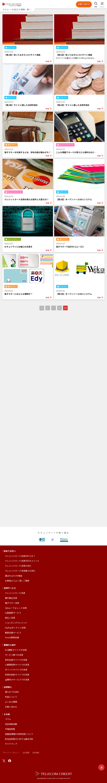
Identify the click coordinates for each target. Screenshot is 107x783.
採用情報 (35, 752)
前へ (41, 308)
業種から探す (10, 644)
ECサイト (11, 47)
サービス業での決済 (14, 654)
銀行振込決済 (11, 597)
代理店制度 (10, 729)
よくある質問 (11, 701)
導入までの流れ (12, 691)
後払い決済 (10, 617)
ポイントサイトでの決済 (16, 669)
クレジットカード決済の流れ (18, 565)
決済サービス (10, 588)
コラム (8, 719)
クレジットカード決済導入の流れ (20, 570)
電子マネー (12, 145)
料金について (11, 696)
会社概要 (26, 752)
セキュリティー (14, 239)
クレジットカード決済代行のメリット (22, 560)
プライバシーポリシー (11, 752)
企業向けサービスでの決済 (17, 679)
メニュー (102, 6)
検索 (96, 6)
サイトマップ (11, 743)
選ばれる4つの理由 (13, 575)
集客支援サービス (13, 632)
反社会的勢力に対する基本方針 (19, 738)
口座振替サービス (13, 612)
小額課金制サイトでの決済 (17, 664)
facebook (9, 760)
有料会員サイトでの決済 (16, 659)
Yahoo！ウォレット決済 (16, 607)
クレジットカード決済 (15, 592)
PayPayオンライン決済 (15, 627)
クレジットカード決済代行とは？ (20, 555)
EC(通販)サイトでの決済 (16, 649)
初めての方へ (10, 551)
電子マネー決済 (12, 602)
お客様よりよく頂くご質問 (17, 580)
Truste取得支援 (12, 637)
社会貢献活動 (11, 724)
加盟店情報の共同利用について (19, 733)
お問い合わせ (84, 4)
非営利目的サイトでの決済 (17, 674)
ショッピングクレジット (16, 622)
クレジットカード (66, 145)
